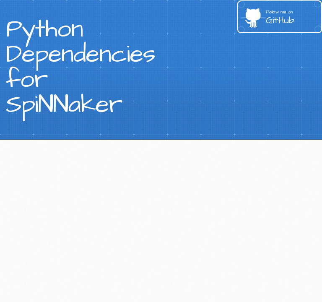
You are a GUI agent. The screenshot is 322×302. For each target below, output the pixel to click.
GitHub (294, 18)
